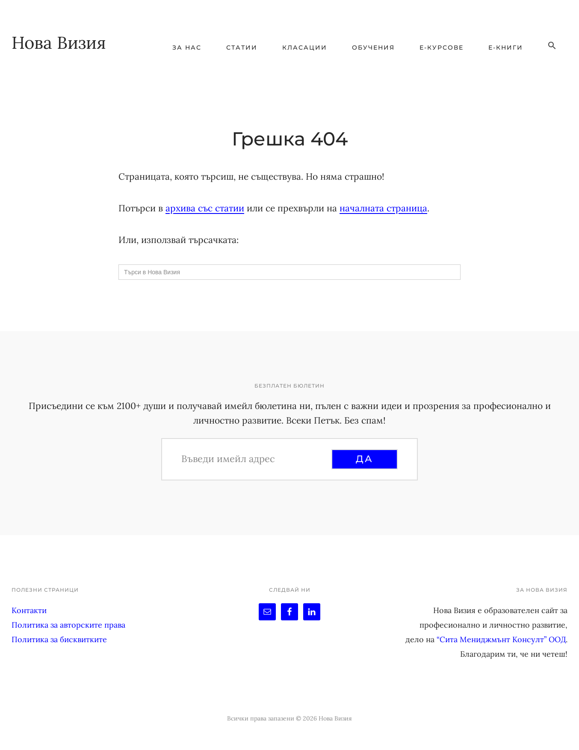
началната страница (383, 208)
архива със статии (204, 208)
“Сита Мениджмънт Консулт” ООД (501, 639)
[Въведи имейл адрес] (255, 459)
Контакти (29, 610)
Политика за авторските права (68, 625)
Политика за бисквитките (59, 639)
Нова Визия (59, 42)
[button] (552, 45)
